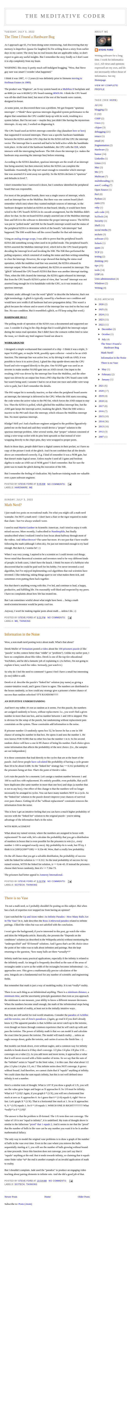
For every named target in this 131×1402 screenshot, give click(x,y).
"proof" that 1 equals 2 (40, 1124)
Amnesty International (50, 874)
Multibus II (68, 89)
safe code (99, 212)
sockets (98, 234)
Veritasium (27, 648)
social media (101, 229)
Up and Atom (30, 916)
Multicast (99, 176)
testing (98, 256)
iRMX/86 (58, 93)
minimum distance (77, 992)
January (106, 379)
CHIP (98, 118)
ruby (97, 207)
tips (97, 265)
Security (99, 220)
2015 (101, 416)
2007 (101, 436)
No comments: (56, 484)
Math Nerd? (13, 505)
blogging (99, 109)
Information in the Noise (21, 634)
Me (30, 487)
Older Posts (84, 1196)
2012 (101, 431)
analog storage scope (24, 238)
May (104, 369)
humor (98, 154)
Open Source (101, 189)
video (45, 648)
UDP (97, 274)
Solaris (98, 243)
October (106, 334)
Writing (99, 287)
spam (97, 247)
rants (97, 203)
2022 (101, 324)
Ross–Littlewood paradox (55, 920)
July (104, 339)
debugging (100, 131)
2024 (101, 314)
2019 (101, 395)
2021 (101, 385)
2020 (101, 390)
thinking (25, 621)
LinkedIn (99, 158)
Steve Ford (106, 50)
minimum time (12, 995)
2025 (101, 309)
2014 (101, 421)
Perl (97, 194)
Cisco (98, 122)
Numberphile (58, 531)
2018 (101, 401)
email (97, 140)
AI (96, 105)
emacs (98, 136)
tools (97, 269)
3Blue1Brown (28, 539)
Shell (97, 225)
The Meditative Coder (65, 16)
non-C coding (102, 185)
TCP (97, 252)
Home (47, 1196)
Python (98, 198)
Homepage (100, 80)
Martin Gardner (27, 527)
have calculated (39, 761)
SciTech (20, 885)
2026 (101, 304)
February (106, 374)
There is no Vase (16, 898)
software (99, 238)
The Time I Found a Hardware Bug (29, 37)
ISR (76, 147)
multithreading (102, 180)
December (107, 329)
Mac (97, 167)
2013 (101, 426)
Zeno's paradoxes (37, 1018)
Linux (98, 163)
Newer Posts (10, 1196)
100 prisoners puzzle (69, 648)
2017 (101, 406)
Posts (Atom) (25, 1203)
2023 (101, 319)
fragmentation (102, 145)
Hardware (21, 487)
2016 (101, 411)
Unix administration (105, 278)
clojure (98, 127)
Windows (99, 283)
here (75, 130)
